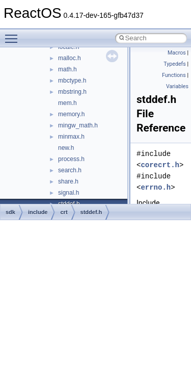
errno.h (156, 187)
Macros (177, 52)
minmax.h (71, 136)
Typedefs (174, 64)
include (38, 212)
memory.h (71, 114)
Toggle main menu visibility (13, 34)
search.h (69, 170)
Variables (177, 86)
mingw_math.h (78, 125)
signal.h (68, 192)
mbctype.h (72, 80)
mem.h (67, 103)
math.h (67, 69)
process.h (71, 159)
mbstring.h (72, 91)
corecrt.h (160, 165)
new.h (66, 147)
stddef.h (91, 212)
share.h (68, 181)
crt (63, 212)
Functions (174, 75)
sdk (10, 212)
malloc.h (69, 58)
